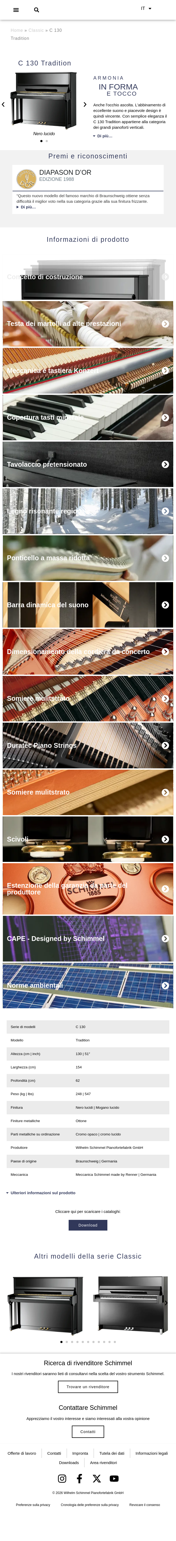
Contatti (88, 1455)
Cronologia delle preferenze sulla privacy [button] (90, 1533)
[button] (15, 9)
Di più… (105, 136)
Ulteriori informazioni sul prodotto (43, 1199)
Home (17, 30)
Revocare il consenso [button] (145, 1533)
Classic (36, 30)
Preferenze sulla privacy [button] (33, 1533)
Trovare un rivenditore (88, 1402)
